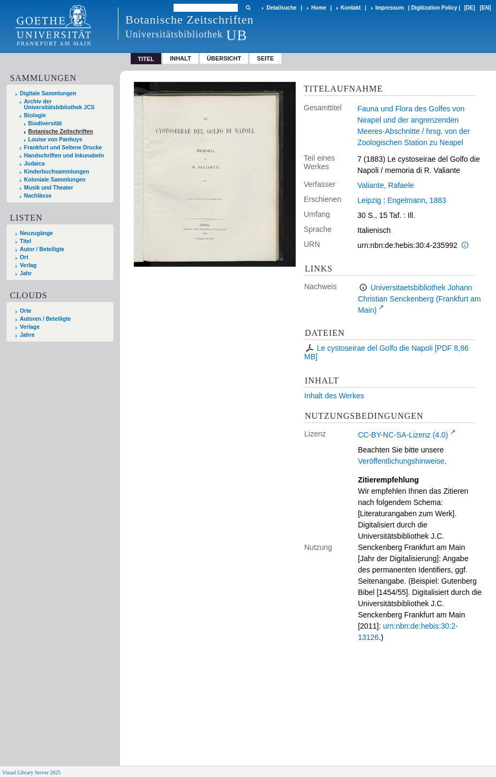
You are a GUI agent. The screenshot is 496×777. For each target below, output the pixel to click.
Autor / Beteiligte (42, 249)
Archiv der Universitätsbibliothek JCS (59, 104)
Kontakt (350, 8)
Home (318, 8)
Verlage (30, 327)
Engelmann (406, 200)
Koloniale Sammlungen (55, 180)
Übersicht (224, 58)
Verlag (28, 265)
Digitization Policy (434, 8)
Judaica (34, 164)
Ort (24, 257)
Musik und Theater (48, 188)
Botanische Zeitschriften (60, 131)
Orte (25, 311)
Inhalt (180, 58)
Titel (25, 241)
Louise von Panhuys (55, 139)
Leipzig (369, 200)
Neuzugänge (36, 233)
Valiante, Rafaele (385, 185)
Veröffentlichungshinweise (401, 461)
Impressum (389, 8)
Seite (265, 58)
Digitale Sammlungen (48, 93)
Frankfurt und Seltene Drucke (63, 147)
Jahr (26, 273)
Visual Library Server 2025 (31, 772)
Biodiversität (45, 123)
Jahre (27, 335)
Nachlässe (37, 196)
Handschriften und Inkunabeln (64, 156)
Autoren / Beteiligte (45, 319)
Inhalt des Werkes (334, 395)
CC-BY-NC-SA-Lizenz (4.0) (403, 435)
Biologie (35, 115)
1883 (438, 200)
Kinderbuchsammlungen (56, 172)
